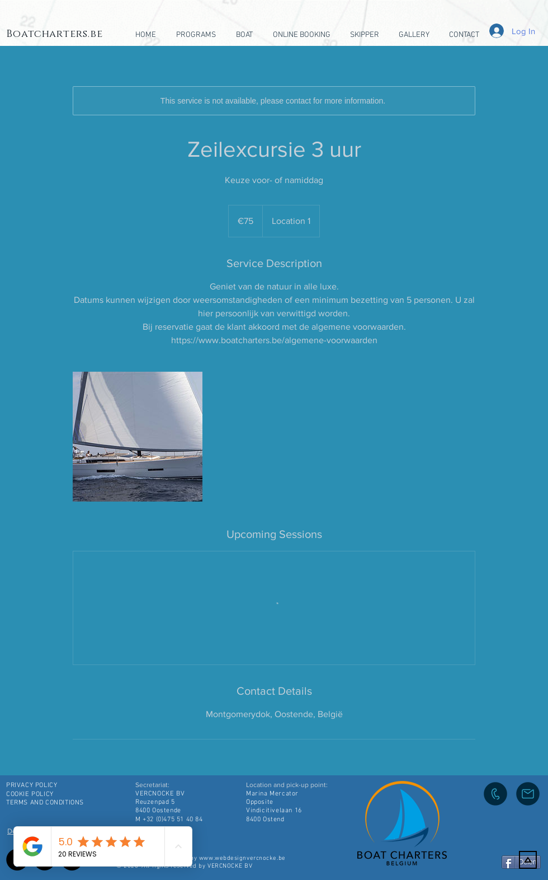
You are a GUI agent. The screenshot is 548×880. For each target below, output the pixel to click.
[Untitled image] (137, 437)
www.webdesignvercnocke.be (242, 858)
